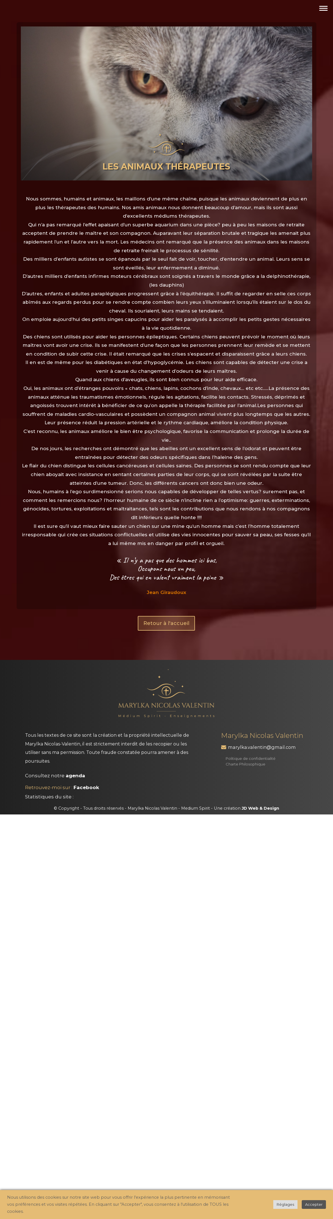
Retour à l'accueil (166, 623)
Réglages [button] (285, 1204)
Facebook (86, 787)
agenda (75, 775)
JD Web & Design (260, 808)
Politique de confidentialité (251, 758)
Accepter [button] (314, 1204)
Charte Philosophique (245, 764)
